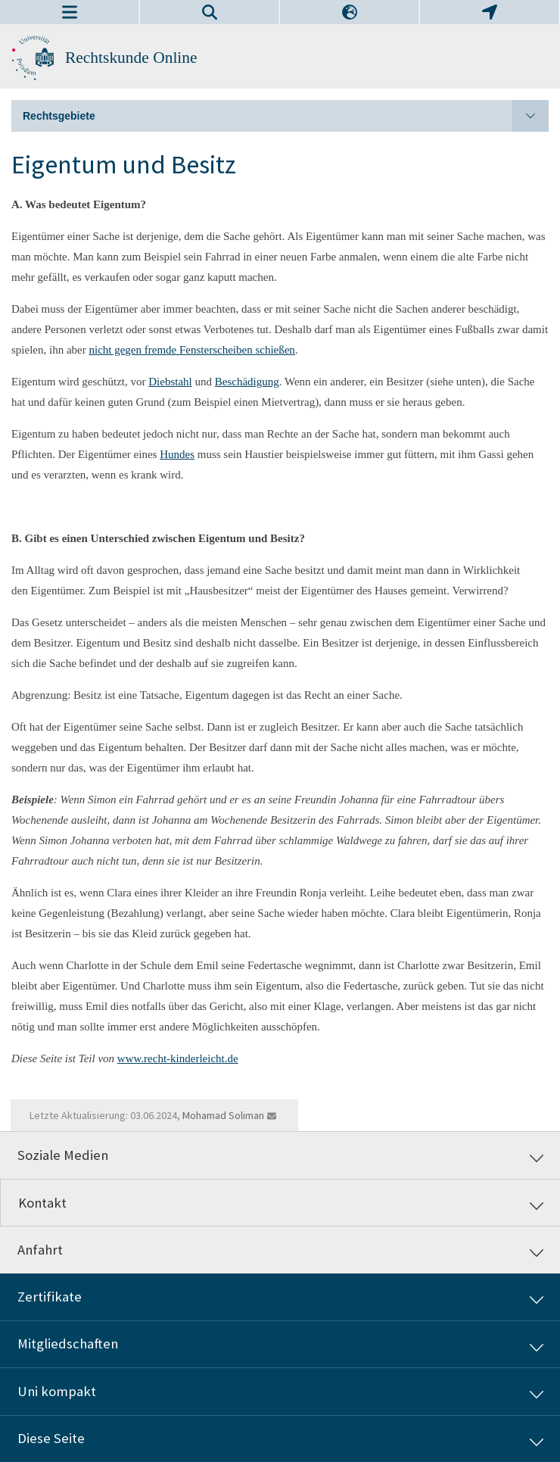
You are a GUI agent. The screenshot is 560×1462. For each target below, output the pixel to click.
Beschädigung (247, 382)
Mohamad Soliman (223, 1115)
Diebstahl (170, 382)
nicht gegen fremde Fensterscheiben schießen (191, 350)
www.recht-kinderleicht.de (177, 1058)
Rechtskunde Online (131, 57)
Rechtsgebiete (286, 116)
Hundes (177, 454)
